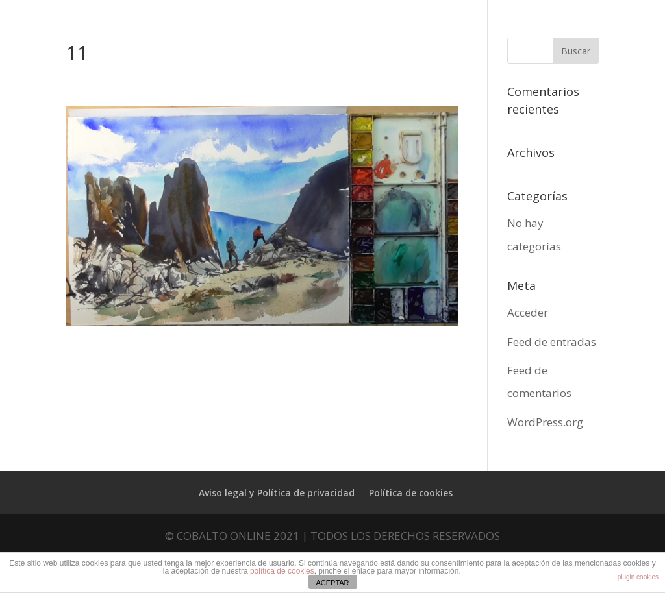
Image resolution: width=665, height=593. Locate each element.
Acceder (527, 312)
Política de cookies (411, 493)
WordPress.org (545, 422)
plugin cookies (638, 577)
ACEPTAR (332, 583)
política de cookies (282, 570)
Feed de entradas (551, 341)
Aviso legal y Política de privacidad (277, 493)
